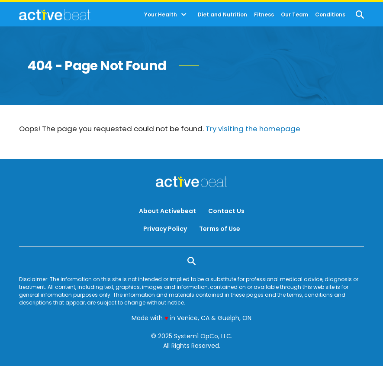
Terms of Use (219, 228)
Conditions (330, 15)
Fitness (264, 15)
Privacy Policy (165, 228)
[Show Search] (360, 14)
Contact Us (226, 210)
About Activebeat (167, 210)
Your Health (160, 15)
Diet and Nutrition (222, 15)
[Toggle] (184, 14)
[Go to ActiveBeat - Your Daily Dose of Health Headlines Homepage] (54, 14)
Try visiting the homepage (253, 128)
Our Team (294, 15)
